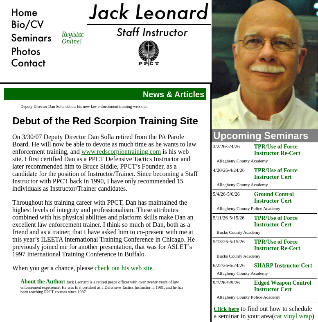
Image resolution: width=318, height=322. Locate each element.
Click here (226, 309)
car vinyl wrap (293, 316)
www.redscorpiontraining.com (121, 151)
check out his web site (123, 268)
